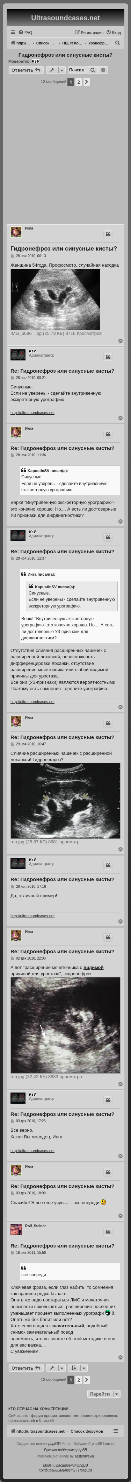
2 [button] (78, 82)
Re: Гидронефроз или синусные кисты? (62, 371)
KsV (35, 61)
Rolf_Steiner (35, 1226)
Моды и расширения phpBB (65, 1465)
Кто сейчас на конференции (38, 1409)
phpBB (54, 1444)
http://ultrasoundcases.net (32, 412)
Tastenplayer (84, 1456)
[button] (86, 82)
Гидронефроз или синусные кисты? (65, 55)
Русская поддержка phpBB (65, 1450)
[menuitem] (25, 32)
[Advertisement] (65, 157)
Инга (29, 228)
